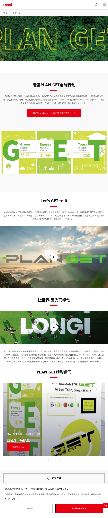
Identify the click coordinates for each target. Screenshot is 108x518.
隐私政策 (97, 494)
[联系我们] (105, 505)
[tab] (48, 460)
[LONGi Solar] (7, 4)
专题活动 (16, 13)
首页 (5, 13)
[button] (96, 4)
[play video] (54, 257)
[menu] (104, 4)
